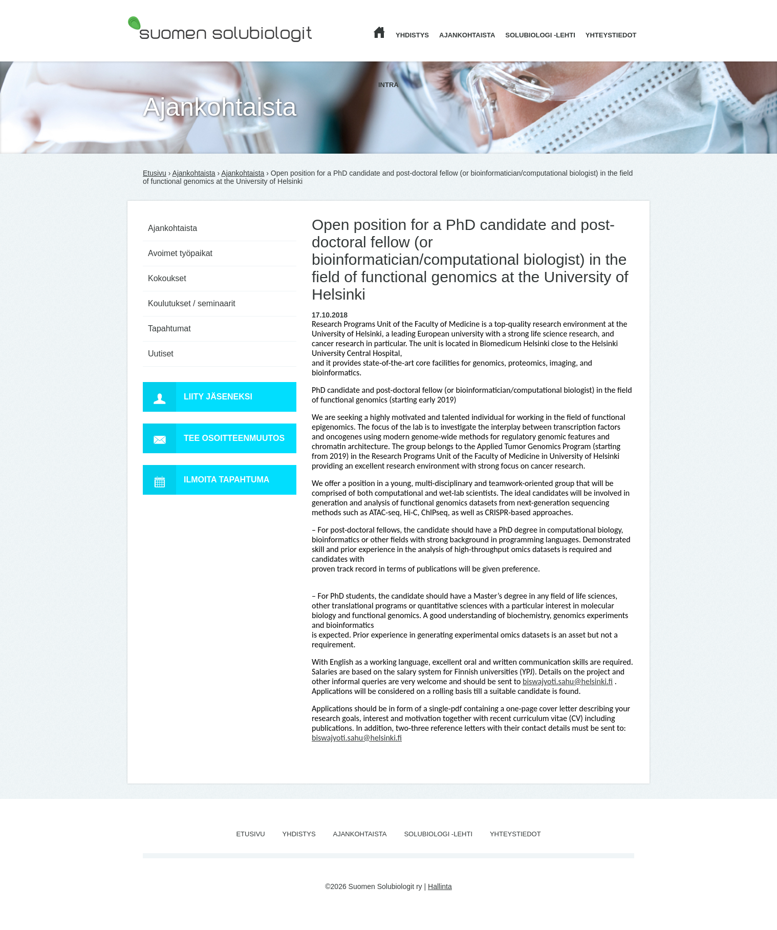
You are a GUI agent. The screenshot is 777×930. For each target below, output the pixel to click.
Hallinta (440, 886)
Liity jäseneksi (197, 397)
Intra (388, 85)
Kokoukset (167, 278)
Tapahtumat (169, 328)
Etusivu (154, 173)
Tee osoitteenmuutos (214, 438)
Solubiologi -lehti (540, 35)
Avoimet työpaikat (180, 253)
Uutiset (161, 353)
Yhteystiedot (611, 35)
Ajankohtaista (467, 35)
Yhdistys (412, 35)
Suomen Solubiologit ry (164, 49)
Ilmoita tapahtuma (206, 480)
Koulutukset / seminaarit (191, 303)
